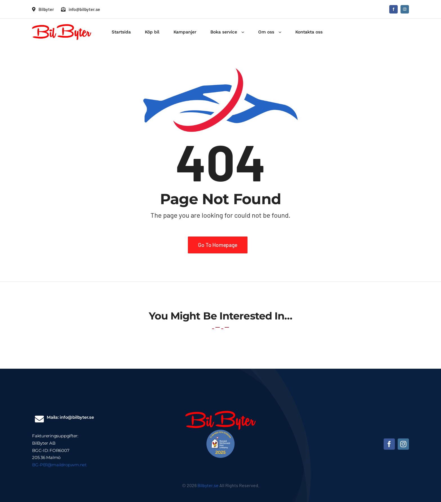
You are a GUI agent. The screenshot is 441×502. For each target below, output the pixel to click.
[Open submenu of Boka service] (244, 32)
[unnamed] (220, 432)
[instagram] (404, 9)
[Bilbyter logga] (61, 27)
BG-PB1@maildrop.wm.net (59, 464)
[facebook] (393, 9)
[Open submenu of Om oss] (281, 32)
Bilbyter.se (208, 485)
